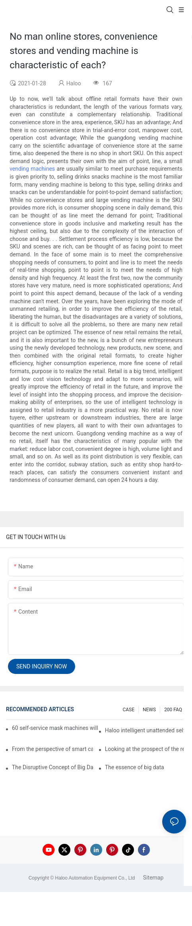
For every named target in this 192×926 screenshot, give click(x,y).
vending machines (32, 169)
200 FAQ (173, 709)
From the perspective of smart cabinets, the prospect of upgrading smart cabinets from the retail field (52, 749)
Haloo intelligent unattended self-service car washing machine (145, 730)
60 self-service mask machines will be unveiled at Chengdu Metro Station (55, 728)
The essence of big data (134, 767)
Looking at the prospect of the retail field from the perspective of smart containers (145, 749)
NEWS (149, 709)
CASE (128, 709)
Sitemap (152, 877)
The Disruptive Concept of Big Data (52, 767)
